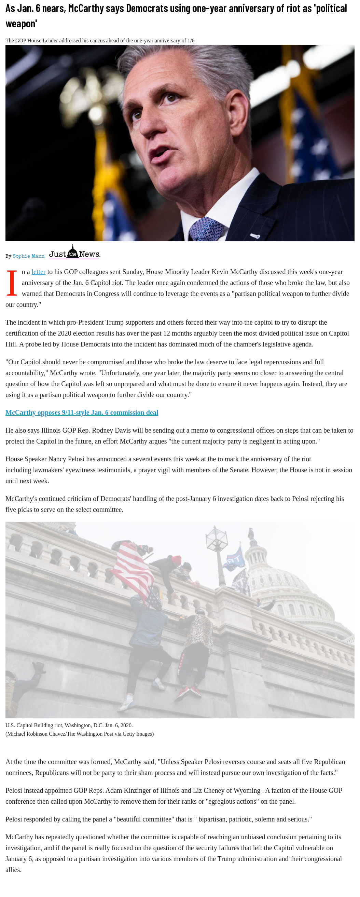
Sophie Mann (28, 256)
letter (39, 271)
